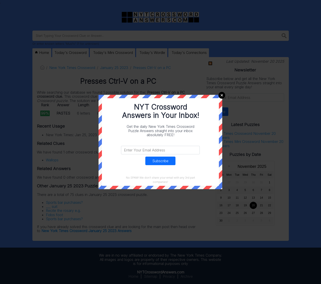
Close (221, 95)
